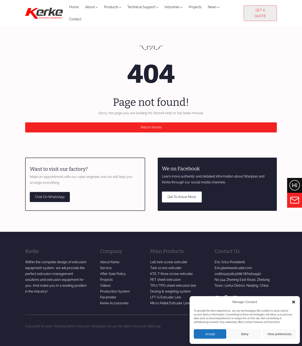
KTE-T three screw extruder (171, 274)
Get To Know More (182, 197)
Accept (210, 334)
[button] (294, 302)
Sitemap (154, 326)
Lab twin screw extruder (168, 262)
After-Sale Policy (113, 274)
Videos (105, 286)
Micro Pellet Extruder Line (170, 303)
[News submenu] (218, 7)
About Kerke (109, 262)
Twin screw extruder (166, 268)
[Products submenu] (120, 7)
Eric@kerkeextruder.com (233, 268)
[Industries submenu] (182, 7)
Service (106, 268)
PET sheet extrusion (165, 280)
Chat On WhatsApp (50, 197)
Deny (244, 334)
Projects (106, 280)
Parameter (108, 297)
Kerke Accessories (114, 303)
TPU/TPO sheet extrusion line (173, 286)
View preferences (279, 334)
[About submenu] (97, 7)
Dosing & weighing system (170, 291)
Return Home (151, 127)
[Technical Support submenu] (157, 7)
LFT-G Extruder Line (165, 297)
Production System (115, 291)
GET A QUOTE (260, 13)
